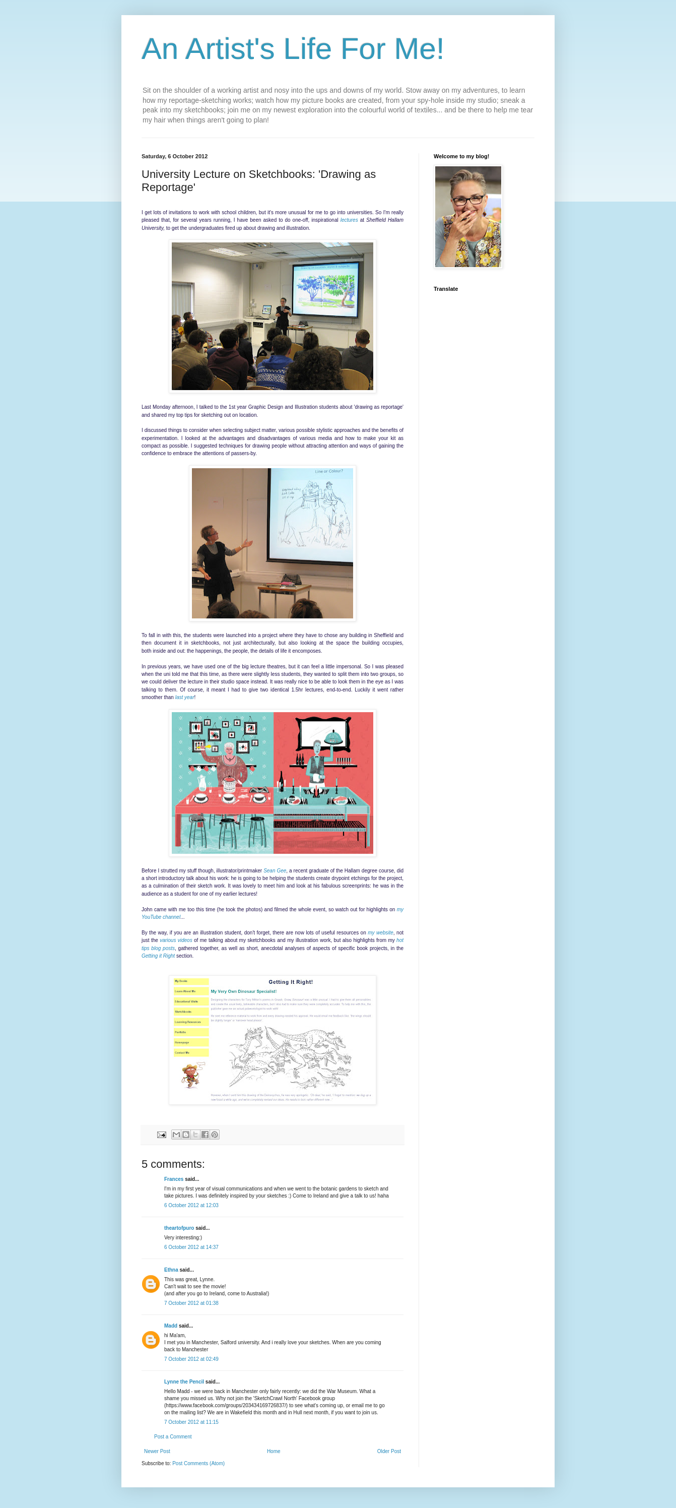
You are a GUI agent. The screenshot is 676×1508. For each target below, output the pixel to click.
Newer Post (157, 1451)
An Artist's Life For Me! (293, 49)
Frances (173, 1179)
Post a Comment (172, 1436)
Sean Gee (274, 870)
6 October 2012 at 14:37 (191, 1247)
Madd (170, 1326)
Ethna (171, 1270)
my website (380, 932)
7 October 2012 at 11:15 (191, 1422)
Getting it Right (158, 956)
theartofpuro (179, 1228)
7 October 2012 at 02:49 (191, 1359)
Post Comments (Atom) (198, 1463)
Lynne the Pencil (184, 1382)
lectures (349, 220)
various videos (176, 940)
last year (184, 697)
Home (274, 1451)
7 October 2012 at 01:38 (191, 1303)
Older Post (389, 1451)
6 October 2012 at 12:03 (191, 1205)
